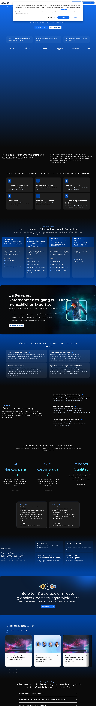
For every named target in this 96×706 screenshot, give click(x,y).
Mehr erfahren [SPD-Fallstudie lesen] (80, 426)
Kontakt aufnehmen (88, 2)
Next (15, 613)
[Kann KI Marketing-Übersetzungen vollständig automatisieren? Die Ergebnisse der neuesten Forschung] (76, 593)
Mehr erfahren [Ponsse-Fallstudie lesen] (15, 431)
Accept (63, 17)
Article (12, 573)
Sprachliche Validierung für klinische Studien (69, 307)
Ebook (28, 573)
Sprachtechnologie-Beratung (65, 347)
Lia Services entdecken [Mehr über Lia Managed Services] (17, 266)
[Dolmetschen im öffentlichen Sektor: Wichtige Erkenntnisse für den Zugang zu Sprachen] (47, 593)
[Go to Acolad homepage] (6, 3)
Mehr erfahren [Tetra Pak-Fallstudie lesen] (48, 431)
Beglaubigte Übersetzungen (62, 293)
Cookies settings (51, 17)
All (7, 573)
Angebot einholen (56, 27)
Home (8, 6)
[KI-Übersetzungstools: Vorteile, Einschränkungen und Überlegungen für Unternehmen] (18, 593)
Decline (75, 17)
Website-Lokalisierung (18, 307)
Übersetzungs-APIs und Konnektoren (69, 361)
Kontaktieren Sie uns (40, 27)
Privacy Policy (64, 9)
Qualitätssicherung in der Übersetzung (69, 336)
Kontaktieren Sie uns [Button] (48, 548)
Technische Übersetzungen (20, 293)
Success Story (20, 573)
